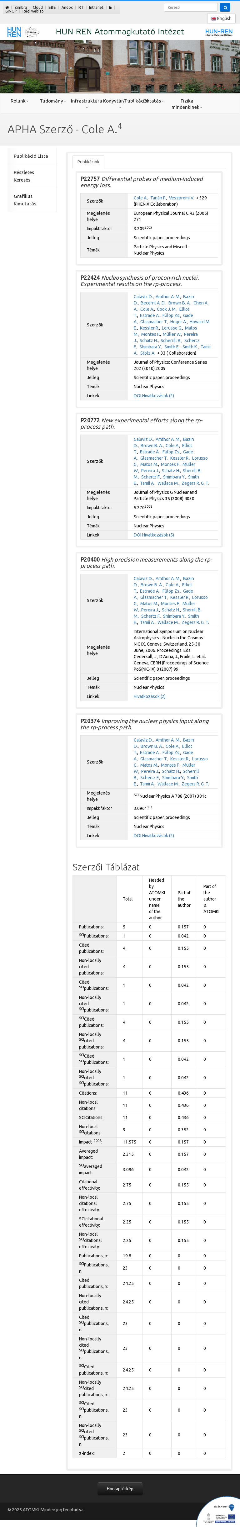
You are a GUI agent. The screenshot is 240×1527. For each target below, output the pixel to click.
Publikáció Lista (31, 156)
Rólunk (20, 100)
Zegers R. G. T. (195, 483)
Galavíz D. (143, 296)
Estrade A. (150, 315)
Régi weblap (33, 11)
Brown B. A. (179, 302)
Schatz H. (149, 340)
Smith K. (190, 346)
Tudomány (53, 100)
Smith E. (172, 346)
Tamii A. (147, 483)
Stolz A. (147, 353)
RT (80, 7)
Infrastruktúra (86, 103)
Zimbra (20, 7)
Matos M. (149, 464)
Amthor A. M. (168, 296)
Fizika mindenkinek (187, 104)
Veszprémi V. (181, 197)
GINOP (11, 11)
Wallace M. (168, 483)
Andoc (67, 7)
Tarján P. (158, 197)
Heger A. (178, 321)
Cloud (38, 7)
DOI (137, 395)
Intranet (96, 7)
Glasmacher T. (154, 321)
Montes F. (150, 334)
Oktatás (153, 100)
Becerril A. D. (153, 302)
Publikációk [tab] (88, 161)
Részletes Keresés (24, 176)
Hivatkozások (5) (158, 534)
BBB (52, 7)
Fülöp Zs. (171, 315)
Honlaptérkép (120, 1488)
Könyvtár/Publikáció (120, 103)
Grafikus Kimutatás (25, 199)
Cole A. (141, 197)
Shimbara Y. (150, 346)
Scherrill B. (171, 340)
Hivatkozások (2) (158, 395)
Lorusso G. (172, 327)
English (221, 18)
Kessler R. (149, 327)
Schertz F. (150, 476)
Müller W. (172, 334)
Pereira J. (150, 470)
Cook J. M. (167, 309)
